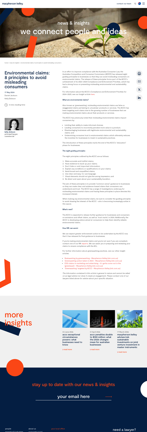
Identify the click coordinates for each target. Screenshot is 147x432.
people (8, 429)
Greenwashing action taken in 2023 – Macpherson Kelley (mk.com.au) (93, 261)
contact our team (124, 3)
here (92, 94)
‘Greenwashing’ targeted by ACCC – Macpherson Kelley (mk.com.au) (92, 268)
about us (32, 429)
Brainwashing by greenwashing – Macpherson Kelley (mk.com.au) (91, 258)
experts (85, 243)
